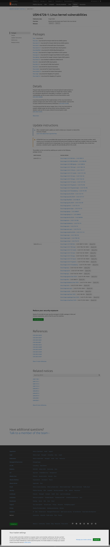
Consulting (50, 455)
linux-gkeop (36, 57)
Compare (47, 494)
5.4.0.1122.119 (79, 193)
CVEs (69, 4)
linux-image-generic (65, 205)
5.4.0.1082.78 (76, 199)
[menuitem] (94, 1)
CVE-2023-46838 (37, 97)
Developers (45, 479)
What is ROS (42, 469)
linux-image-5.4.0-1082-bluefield (69, 161)
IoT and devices (77, 511)
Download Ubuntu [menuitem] (68, 1)
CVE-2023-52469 (37, 351)
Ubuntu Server (13, 483)
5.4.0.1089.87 (75, 211)
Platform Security (37, 4)
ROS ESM (35, 469)
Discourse (60, 504)
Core (48, 501)
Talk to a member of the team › (29, 433)
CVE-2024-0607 (37, 342)
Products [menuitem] (35, 1)
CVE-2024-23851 (37, 340)
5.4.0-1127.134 (81, 182)
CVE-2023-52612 (37, 344)
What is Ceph (36, 455)
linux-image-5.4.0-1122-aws (67, 176)
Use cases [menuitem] (42, 1)
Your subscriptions (37, 504)
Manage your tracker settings (83, 539)
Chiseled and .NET (60, 497)
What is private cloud (52, 487)
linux (34, 38)
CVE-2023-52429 (37, 111)
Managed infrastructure (16, 462)
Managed (43, 455)
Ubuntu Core (13, 476)
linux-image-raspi (64, 235)
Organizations (36, 479)
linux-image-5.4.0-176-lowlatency (69, 190)
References (14, 40)
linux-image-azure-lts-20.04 (67, 196)
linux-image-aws (64, 267)
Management (53, 472)
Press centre (64, 523)
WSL (45, 501)
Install (45, 451)
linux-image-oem (64, 226)
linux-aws (35, 40)
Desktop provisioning (52, 508)
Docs (56, 455)
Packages (13, 33)
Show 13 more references (39, 361)
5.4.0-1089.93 (81, 164)
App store (35, 472)
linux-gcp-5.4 (36, 54)
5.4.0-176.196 (81, 185)
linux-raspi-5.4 (36, 76)
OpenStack (13, 451)
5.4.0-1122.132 (80, 176)
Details (13, 35)
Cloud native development (89, 511)
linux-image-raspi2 (65, 238)
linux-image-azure (65, 270)
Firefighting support (69, 504)
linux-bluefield (36, 50)
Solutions (12, 511)
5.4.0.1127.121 (80, 196)
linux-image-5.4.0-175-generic (68, 261)
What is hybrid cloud (65, 487)
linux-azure (36, 45)
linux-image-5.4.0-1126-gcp (67, 179)
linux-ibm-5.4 (36, 64)
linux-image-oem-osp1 (66, 229)
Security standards (61, 4)
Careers (48, 523)
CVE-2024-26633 (37, 335)
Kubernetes (13, 458)
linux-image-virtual (65, 241)
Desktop (35, 501)
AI (33, 511)
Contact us (13, 524)
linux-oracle (36, 69)
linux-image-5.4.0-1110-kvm (67, 170)
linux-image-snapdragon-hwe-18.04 (69, 297)
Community (50, 469)
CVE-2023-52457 (37, 356)
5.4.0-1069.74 (80, 158)
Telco (55, 515)
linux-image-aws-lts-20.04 (67, 193)
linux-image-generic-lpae (66, 208)
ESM (45, 4)
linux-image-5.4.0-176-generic (68, 185)
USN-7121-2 (36, 383)
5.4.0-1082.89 (82, 161)
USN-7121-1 (36, 381)
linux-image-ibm (64, 279)
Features (35, 476)
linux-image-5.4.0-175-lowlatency (69, 264)
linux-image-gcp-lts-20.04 (67, 202)
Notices (75, 4)
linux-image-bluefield (66, 199)
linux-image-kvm (64, 220)
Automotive (36, 515)
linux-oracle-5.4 (37, 71)
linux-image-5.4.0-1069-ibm (67, 158)
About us (35, 523)
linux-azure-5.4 (37, 47)
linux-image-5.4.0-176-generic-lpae (69, 188)
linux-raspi (35, 73)
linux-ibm (35, 62)
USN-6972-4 (36, 395)
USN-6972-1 (36, 388)
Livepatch (51, 4)
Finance (60, 515)
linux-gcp (35, 52)
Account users (47, 504)
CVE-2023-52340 (63, 103)
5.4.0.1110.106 (74, 220)
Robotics (12, 469)
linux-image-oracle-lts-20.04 (67, 232)
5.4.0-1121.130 (81, 173)
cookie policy (27, 542)
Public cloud (86, 487)
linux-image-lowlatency (66, 223)
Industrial (42, 515)
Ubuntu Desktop (14, 479)
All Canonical (94, 1)
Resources (62, 458)
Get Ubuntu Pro (38, 319)
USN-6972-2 (36, 391)
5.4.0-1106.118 (81, 167)
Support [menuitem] (50, 1)
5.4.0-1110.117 (80, 170)
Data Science (43, 465)
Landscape (12, 494)
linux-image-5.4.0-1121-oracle (68, 173)
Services (50, 476)
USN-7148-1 (36, 379)
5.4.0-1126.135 (80, 179)
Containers (12, 497)
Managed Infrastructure (53, 511)
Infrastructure (42, 511)
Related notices (15, 42)
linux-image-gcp (64, 273)
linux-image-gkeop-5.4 (66, 214)
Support (51, 451)
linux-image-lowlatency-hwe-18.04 (69, 282)
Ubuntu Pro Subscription (39, 508)
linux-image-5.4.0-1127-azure (68, 182)
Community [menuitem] (58, 1)
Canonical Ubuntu (14, 1)
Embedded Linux (43, 472)
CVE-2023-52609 (37, 347)
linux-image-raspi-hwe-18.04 (67, 294)
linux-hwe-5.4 (36, 59)
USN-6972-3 (36, 393)
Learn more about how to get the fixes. (46, 133)
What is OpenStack (38, 451)
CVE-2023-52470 (37, 349)
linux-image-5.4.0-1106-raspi (67, 167)
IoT (10, 472)
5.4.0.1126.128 (79, 202)
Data (36, 511)
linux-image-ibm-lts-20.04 (67, 217)
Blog (52, 523)
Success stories (43, 476)
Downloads (13, 501)
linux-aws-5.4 (36, 43)
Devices (62, 508)
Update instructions (16, 37)
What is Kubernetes (38, 458)
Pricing (54, 504)
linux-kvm (35, 66)
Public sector (49, 515)
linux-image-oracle (65, 291)
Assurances (82, 4)
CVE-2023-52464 (37, 354)
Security (12, 490)
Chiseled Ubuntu (49, 497)
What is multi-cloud (77, 487)
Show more (36, 115)
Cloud (11, 487)
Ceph (11, 455)
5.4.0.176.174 (75, 205)
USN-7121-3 (36, 386)
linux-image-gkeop (65, 211)
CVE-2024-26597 (37, 337)
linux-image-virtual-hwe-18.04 (68, 300)
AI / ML (11, 465)
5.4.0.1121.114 (80, 232)
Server (40, 501)
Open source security (66, 511)
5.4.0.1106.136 (75, 235)
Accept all (96, 539)
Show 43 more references (39, 405)
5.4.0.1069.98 (78, 217)
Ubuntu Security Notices (17, 9)
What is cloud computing (39, 487)
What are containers (38, 497)
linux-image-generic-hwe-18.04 (68, 276)
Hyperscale (36, 483)
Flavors (51, 479)
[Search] (100, 1)
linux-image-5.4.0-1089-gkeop (68, 164)
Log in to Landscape (65, 494)
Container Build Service (72, 497)
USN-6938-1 (36, 398)
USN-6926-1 (36, 400)
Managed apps (36, 462)
